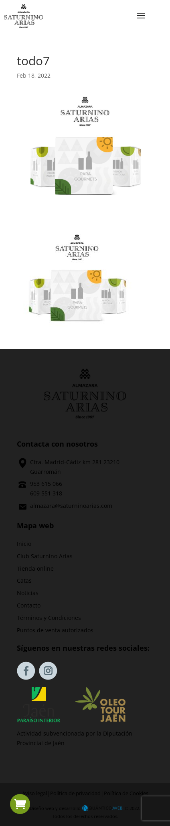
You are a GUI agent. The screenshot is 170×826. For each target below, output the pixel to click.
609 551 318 (46, 493)
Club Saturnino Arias (45, 556)
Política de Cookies (126, 793)
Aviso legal (34, 793)
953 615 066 (46, 483)
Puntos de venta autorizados (55, 630)
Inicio (24, 543)
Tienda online (35, 568)
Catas (24, 580)
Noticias (27, 593)
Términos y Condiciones (49, 618)
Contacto (28, 605)
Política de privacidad (75, 793)
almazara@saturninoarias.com (71, 505)
